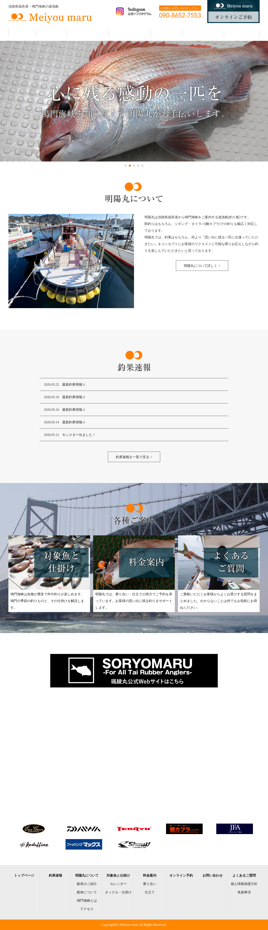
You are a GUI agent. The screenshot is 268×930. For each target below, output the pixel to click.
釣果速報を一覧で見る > (134, 457)
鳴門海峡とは (87, 900)
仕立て (150, 892)
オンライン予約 (181, 875)
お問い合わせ (212, 875)
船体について (87, 892)
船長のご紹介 (87, 884)
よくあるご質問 (244, 875)
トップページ (24, 875)
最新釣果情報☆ (74, 384)
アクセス (87, 909)
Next (3, 101)
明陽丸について (87, 875)
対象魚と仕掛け (118, 875)
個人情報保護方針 (244, 884)
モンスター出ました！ (79, 435)
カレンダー (118, 884)
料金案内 (149, 875)
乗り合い (149, 884)
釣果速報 (55, 875)
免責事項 (244, 892)
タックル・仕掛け (118, 892)
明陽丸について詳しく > (202, 265)
